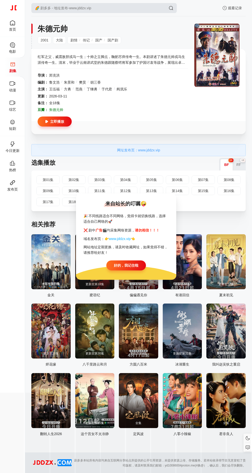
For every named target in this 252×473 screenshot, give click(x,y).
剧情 (73, 40)
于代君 (107, 89)
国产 (98, 40)
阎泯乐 (122, 89)
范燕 (78, 89)
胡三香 (95, 82)
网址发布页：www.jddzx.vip (138, 150)
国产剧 (113, 40)
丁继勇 (92, 89)
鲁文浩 (54, 82)
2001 (44, 40)
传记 (86, 40)
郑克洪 (54, 75)
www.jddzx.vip (120, 239)
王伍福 (54, 89)
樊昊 (82, 82)
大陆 (59, 40)
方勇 (67, 89)
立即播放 (54, 122)
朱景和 (69, 82)
